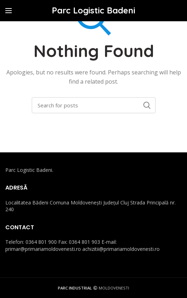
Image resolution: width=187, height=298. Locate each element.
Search (147, 105)
